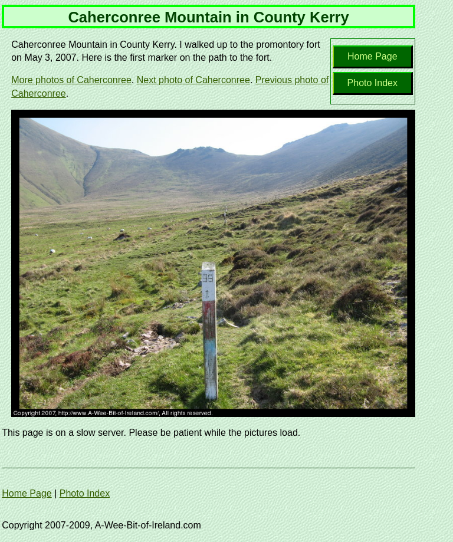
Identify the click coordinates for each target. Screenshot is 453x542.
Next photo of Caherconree (193, 80)
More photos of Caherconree (71, 80)
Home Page (372, 56)
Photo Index (372, 83)
